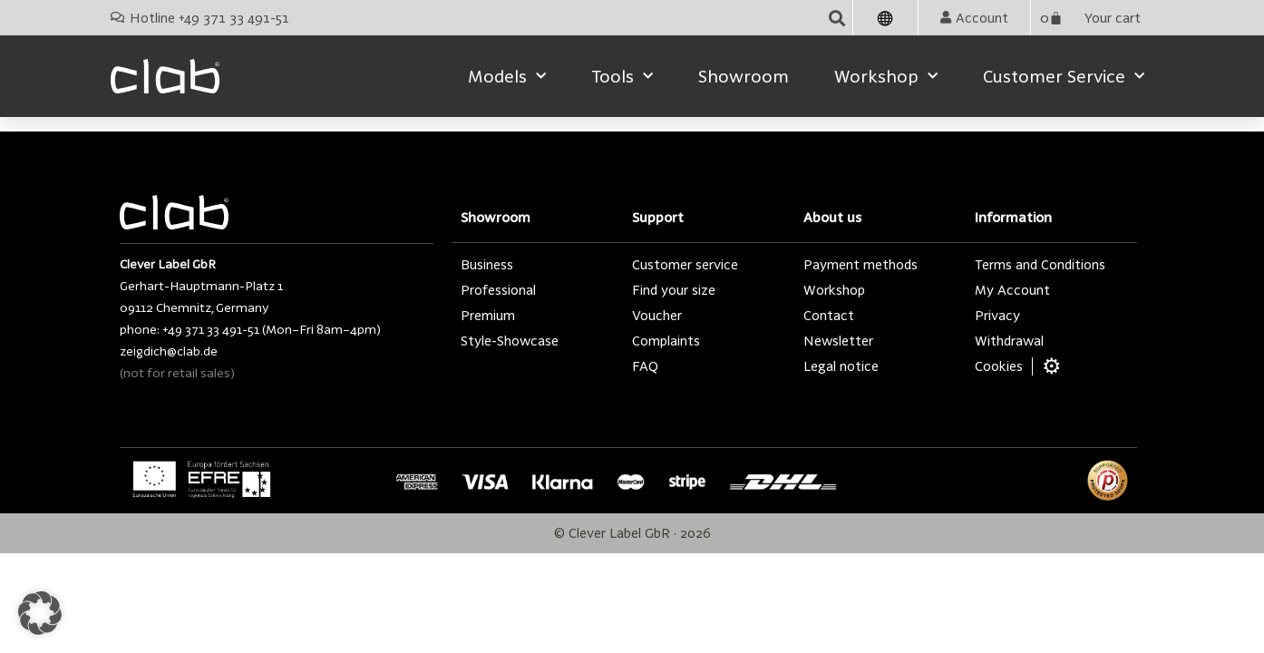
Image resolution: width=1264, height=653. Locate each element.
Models (507, 77)
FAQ (645, 366)
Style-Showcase (510, 340)
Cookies (999, 366)
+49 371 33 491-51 (210, 329)
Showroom (743, 76)
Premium (488, 315)
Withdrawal (1009, 340)
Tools (622, 77)
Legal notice (841, 366)
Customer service (1063, 77)
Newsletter (838, 340)
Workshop (886, 77)
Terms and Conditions (1040, 264)
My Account (1012, 289)
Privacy (997, 315)
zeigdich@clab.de (169, 351)
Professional (498, 289)
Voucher (657, 315)
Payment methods (860, 264)
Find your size (673, 289)
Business (487, 264)
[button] (837, 18)
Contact (828, 315)
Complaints (666, 340)
